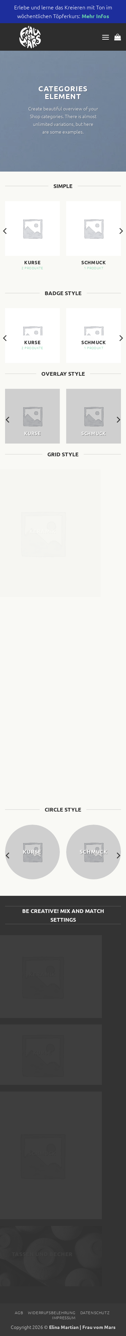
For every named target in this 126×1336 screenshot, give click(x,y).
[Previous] (5, 244)
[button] (105, 37)
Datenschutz (95, 1312)
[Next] (121, 244)
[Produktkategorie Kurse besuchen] (32, 238)
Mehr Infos (95, 15)
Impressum (64, 1317)
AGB (19, 1312)
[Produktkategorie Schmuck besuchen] (93, 238)
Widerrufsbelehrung (52, 1312)
